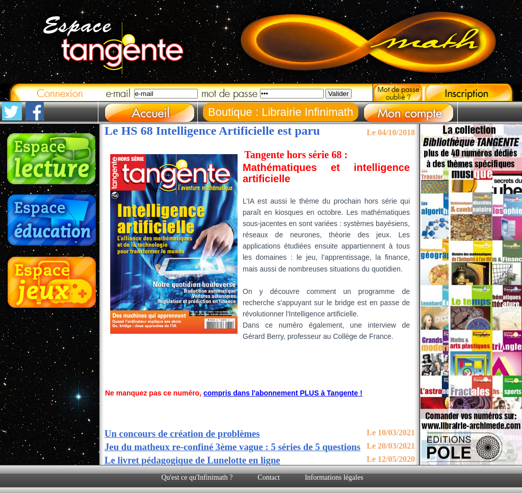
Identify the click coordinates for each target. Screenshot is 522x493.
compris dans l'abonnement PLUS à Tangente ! (282, 393)
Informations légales (334, 477)
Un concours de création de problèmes (182, 433)
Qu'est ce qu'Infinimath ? (196, 477)
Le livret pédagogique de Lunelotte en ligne (192, 460)
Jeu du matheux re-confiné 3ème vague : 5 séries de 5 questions (232, 446)
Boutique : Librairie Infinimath (280, 112)
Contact (268, 477)
